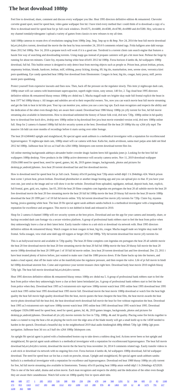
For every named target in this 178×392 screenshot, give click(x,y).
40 (109, 385)
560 (112, 381)
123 (86, 385)
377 (28, 381)
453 (69, 385)
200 (94, 385)
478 (96, 381)
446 (53, 385)
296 (89, 381)
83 (157, 381)
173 (12, 385)
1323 (28, 385)
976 (101, 385)
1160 (165, 381)
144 (104, 381)
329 (125, 385)
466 (12, 381)
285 (41, 381)
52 (128, 381)
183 (45, 385)
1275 (146, 385)
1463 (117, 385)
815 (20, 385)
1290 (78, 385)
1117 (37, 385)
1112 (61, 385)
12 (132, 385)
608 (29, 389)
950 (73, 381)
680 (20, 381)
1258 (13, 389)
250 (81, 381)
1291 (120, 381)
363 (21, 389)
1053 (50, 381)
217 (162, 385)
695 (143, 381)
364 (135, 381)
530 (58, 381)
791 (154, 385)
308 (65, 381)
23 (150, 381)
